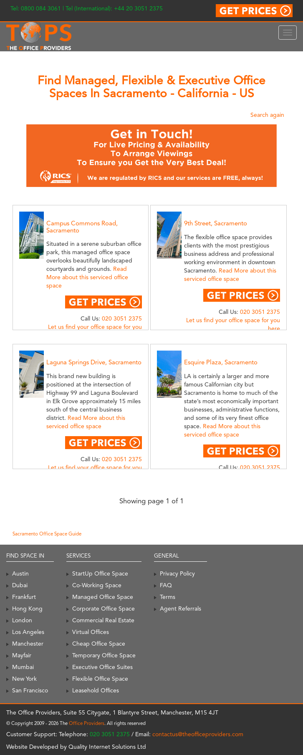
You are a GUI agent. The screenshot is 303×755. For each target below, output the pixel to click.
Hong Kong (27, 608)
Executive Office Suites (102, 667)
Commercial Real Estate (103, 620)
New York (24, 678)
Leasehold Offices (95, 690)
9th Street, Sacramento (215, 223)
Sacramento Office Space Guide (47, 534)
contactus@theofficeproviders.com (197, 734)
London (22, 620)
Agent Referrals (180, 608)
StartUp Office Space (100, 573)
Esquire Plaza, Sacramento (221, 362)
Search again (267, 114)
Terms (167, 596)
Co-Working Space (96, 585)
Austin (20, 573)
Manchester (27, 643)
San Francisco (30, 690)
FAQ (166, 585)
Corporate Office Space (103, 608)
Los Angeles (28, 632)
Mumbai (23, 667)
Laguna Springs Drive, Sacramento (93, 362)
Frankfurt (24, 596)
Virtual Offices (90, 632)
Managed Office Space (102, 596)
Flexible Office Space (100, 678)
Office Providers (86, 723)
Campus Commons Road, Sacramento (82, 227)
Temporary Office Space (104, 655)
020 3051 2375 (122, 318)
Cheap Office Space (98, 643)
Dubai (20, 585)
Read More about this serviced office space (87, 277)
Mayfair (21, 655)
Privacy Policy (177, 573)
